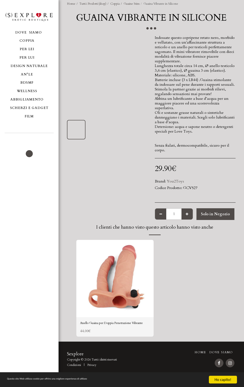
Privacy (91, 372)
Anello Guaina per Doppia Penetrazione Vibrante (113, 326)
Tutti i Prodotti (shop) (92, 4)
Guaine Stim (132, 4)
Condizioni (74, 372)
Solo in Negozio (215, 214)
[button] (29, 139)
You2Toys (175, 181)
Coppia (115, 4)
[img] (115, 278)
